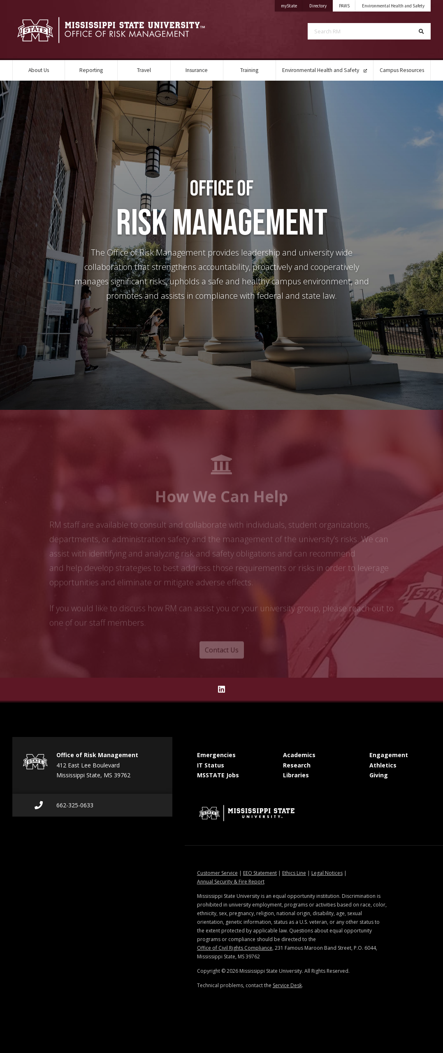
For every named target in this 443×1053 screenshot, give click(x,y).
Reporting (91, 70)
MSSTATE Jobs (218, 775)
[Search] (421, 31)
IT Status (210, 765)
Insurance (197, 70)
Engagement (388, 755)
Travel (144, 70)
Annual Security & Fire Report (230, 881)
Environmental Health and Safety (393, 6)
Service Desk (287, 985)
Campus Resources (402, 70)
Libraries (296, 775)
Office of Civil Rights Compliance (234, 947)
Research (297, 765)
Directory (321, 4)
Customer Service (217, 872)
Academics (299, 755)
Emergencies (216, 755)
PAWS (344, 6)
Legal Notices (327, 872)
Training (249, 70)
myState (292, 4)
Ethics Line (294, 872)
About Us (38, 70)
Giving (378, 775)
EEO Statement (260, 872)
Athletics (383, 765)
